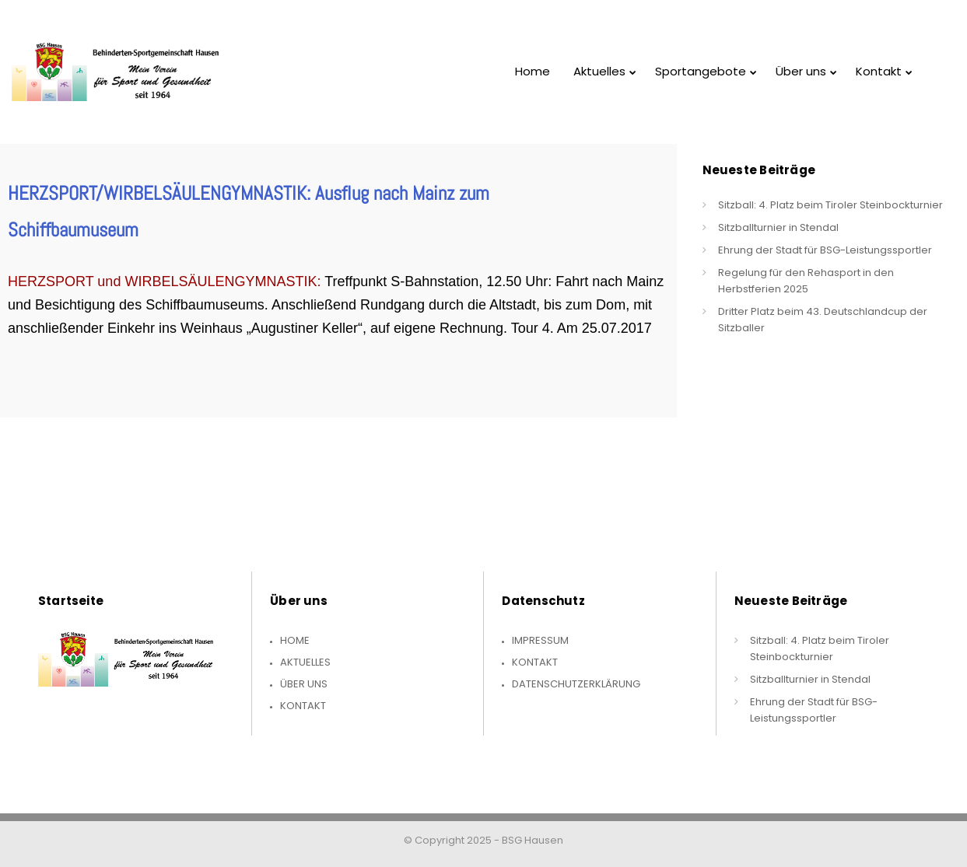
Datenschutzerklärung (576, 683)
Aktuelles (305, 662)
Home (295, 640)
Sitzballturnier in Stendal (778, 227)
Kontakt (303, 705)
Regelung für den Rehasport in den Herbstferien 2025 (806, 280)
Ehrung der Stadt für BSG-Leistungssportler (825, 250)
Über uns (304, 683)
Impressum (540, 640)
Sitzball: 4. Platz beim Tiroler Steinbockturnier (830, 205)
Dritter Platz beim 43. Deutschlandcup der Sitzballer (822, 319)
